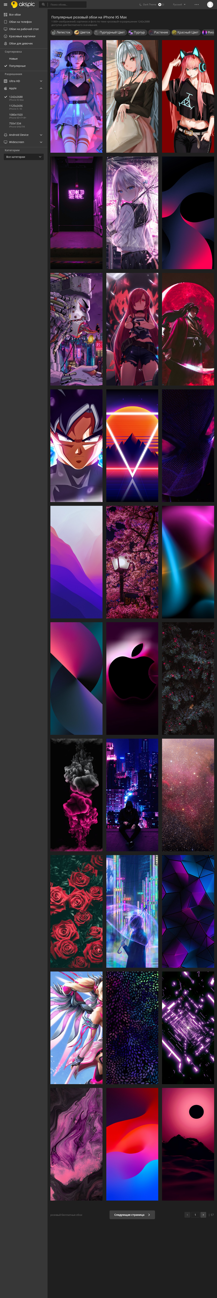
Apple (10, 88)
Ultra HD (12, 81)
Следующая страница (132, 1215)
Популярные (17, 66)
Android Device (16, 135)
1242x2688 (28, 96)
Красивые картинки (19, 36)
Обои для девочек (18, 43)
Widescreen (14, 142)
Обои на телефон (18, 22)
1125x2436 (16, 105)
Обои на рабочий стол (21, 29)
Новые (13, 58)
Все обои (12, 14)
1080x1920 (16, 114)
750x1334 (15, 123)
